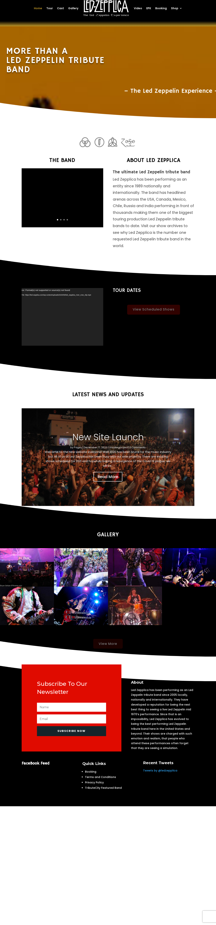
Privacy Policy (94, 782)
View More (108, 648)
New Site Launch (108, 437)
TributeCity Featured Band (103, 788)
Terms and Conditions (100, 777)
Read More (108, 476)
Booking (90, 772)
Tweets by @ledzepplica (160, 770)
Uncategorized (118, 447)
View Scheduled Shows (153, 314)
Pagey (78, 447)
